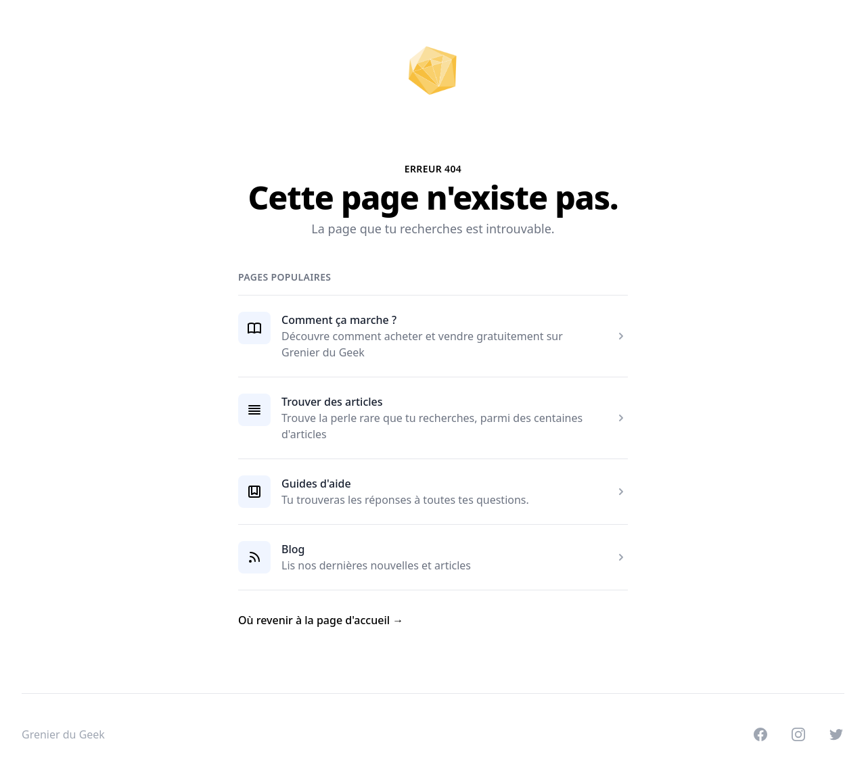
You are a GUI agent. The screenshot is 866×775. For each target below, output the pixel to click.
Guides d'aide (316, 483)
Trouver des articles (332, 401)
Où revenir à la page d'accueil (320, 620)
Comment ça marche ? (338, 319)
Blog (292, 549)
